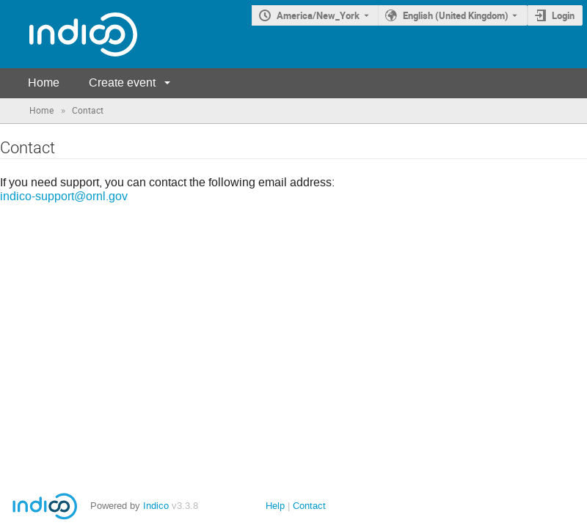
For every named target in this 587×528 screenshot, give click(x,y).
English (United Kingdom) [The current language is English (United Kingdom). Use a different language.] (455, 15)
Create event (122, 82)
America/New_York (318, 15)
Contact (309, 505)
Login (563, 15)
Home (43, 82)
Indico (156, 505)
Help (275, 505)
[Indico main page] (68, 34)
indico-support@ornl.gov (64, 196)
